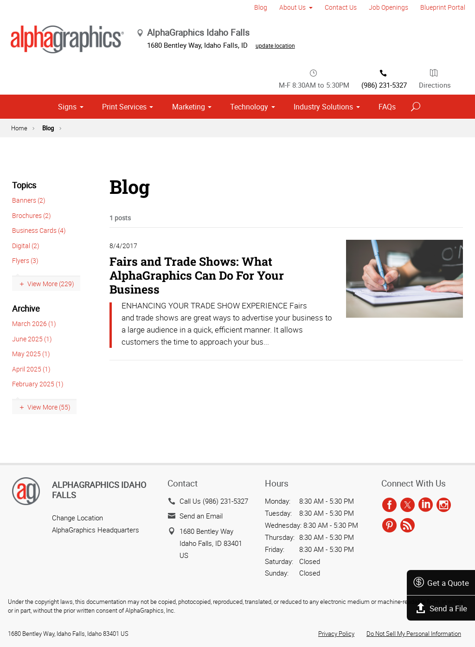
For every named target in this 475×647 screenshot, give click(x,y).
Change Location (77, 517)
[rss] (407, 525)
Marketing (188, 107)
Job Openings (388, 7)
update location (275, 45)
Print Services (124, 107)
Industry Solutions (323, 107)
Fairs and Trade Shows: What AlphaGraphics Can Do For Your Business (196, 275)
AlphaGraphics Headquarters (95, 529)
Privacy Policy (336, 633)
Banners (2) (28, 200)
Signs (67, 107)
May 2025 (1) (31, 353)
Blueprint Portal (442, 7)
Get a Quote (441, 582)
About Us (292, 7)
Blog (260, 7)
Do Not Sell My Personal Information (413, 633)
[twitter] (407, 505)
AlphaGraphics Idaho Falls (99, 489)
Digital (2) (25, 245)
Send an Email (201, 515)
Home (19, 128)
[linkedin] (425, 505)
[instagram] (444, 505)
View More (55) (49, 407)
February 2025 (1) (38, 383)
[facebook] (389, 505)
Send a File (441, 608)
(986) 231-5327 (384, 78)
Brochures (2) (31, 215)
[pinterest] (389, 525)
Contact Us (341, 7)
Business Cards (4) (39, 230)
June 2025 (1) (32, 338)
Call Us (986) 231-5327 (214, 501)
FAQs (387, 107)
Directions (435, 78)
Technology (249, 107)
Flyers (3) (25, 260)
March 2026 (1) (34, 323)
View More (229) (50, 283)
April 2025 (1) (31, 369)
